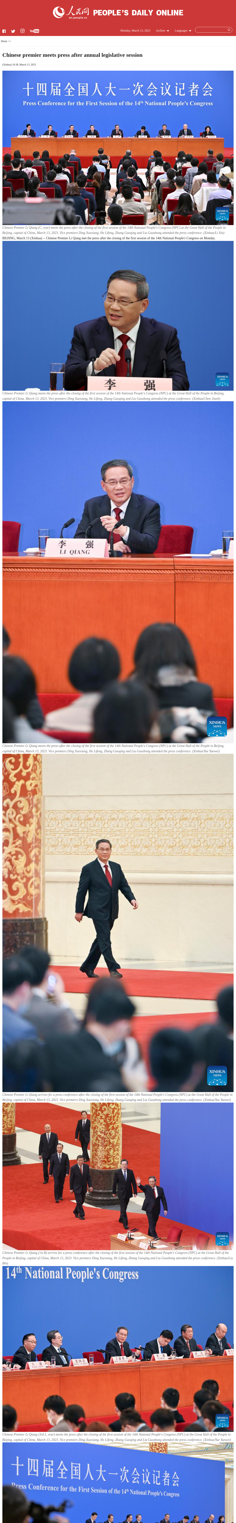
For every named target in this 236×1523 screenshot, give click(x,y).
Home (4, 41)
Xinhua (7, 64)
